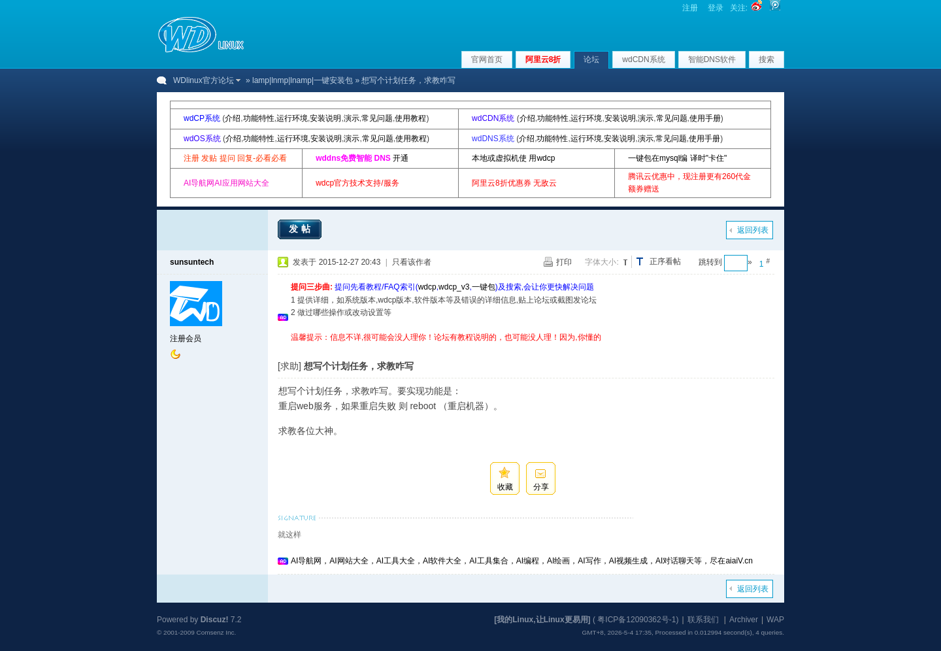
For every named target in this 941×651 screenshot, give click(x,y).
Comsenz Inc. (216, 632)
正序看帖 (665, 261)
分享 (541, 487)
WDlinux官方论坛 (203, 80)
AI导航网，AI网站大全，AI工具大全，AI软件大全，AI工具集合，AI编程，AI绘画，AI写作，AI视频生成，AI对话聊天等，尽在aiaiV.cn (522, 560)
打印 (564, 262)
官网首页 (487, 59)
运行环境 (292, 118)
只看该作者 (411, 262)
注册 (690, 7)
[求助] (289, 366)
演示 (351, 118)
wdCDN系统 (643, 59)
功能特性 (258, 118)
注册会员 (185, 338)
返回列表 (752, 230)
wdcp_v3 (453, 287)
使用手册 (705, 118)
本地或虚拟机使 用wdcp (513, 158)
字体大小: (601, 262)
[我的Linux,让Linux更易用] (542, 619)
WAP (775, 619)
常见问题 (377, 118)
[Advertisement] (529, 349)
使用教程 (410, 118)
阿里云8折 (543, 59)
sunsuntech (192, 262)
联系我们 (703, 619)
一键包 (483, 287)
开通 (400, 158)
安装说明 (325, 118)
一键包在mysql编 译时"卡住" (677, 158)
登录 (715, 7)
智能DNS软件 (712, 59)
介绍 (232, 118)
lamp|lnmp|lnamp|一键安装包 (302, 80)
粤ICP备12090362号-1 (636, 619)
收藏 (505, 487)
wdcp (427, 287)
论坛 (591, 59)
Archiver (743, 619)
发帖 (301, 229)
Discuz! (215, 619)
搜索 (766, 59)
